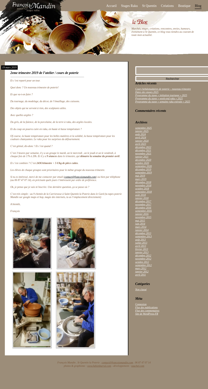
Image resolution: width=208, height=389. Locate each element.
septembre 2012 (143, 265)
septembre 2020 (143, 166)
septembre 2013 (143, 236)
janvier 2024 (142, 141)
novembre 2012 (143, 258)
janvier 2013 (142, 252)
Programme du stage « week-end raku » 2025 (159, 98)
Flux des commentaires (147, 310)
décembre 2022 (143, 147)
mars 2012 (140, 268)
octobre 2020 (142, 163)
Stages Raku (129, 6)
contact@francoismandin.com (80, 177)
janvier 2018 (142, 198)
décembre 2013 (143, 233)
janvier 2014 (142, 230)
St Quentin (149, 6)
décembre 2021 (143, 150)
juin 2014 (140, 223)
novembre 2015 (143, 217)
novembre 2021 (143, 153)
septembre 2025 (143, 128)
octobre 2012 (142, 262)
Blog (198, 6)
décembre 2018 (143, 182)
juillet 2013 (141, 242)
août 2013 (140, 239)
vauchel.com (137, 366)
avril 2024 (140, 137)
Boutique (184, 6)
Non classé (141, 289)
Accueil (111, 6)
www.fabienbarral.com (99, 366)
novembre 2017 (143, 204)
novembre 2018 (143, 185)
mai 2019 (140, 175)
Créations (167, 6)
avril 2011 (140, 274)
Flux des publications (146, 307)
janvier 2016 (142, 214)
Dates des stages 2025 (147, 92)
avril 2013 (140, 246)
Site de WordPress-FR (146, 313)
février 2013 (141, 249)
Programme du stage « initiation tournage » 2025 (161, 95)
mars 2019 (140, 179)
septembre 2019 (143, 172)
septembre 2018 (143, 191)
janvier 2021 (142, 156)
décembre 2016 (143, 207)
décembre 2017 (143, 201)
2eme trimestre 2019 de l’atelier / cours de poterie (44, 73)
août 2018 (140, 195)
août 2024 (140, 134)
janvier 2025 (142, 131)
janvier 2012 (142, 271)
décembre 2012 (143, 255)
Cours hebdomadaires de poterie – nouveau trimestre (163, 89)
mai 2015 (140, 220)
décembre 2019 (143, 169)
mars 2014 (140, 227)
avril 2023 (140, 144)
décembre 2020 (143, 160)
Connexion (141, 304)
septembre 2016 (143, 211)
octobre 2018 (142, 188)
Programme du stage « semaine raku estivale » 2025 (162, 101)
